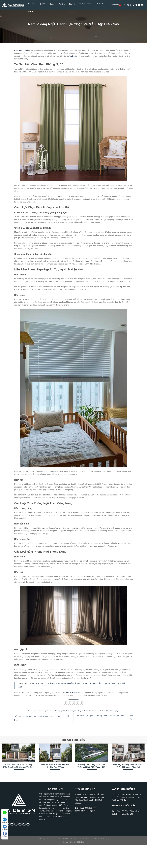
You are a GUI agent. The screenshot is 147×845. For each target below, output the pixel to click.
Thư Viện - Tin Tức (86, 4)
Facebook (4, 834)
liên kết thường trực (112, 711)
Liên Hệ (31, 11)
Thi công (65, 839)
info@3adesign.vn (88, 811)
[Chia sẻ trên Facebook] (65, 703)
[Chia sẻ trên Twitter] (69, 703)
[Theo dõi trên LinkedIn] (139, 5)
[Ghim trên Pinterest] (77, 703)
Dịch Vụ (50, 839)
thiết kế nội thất (72, 693)
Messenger (5, 827)
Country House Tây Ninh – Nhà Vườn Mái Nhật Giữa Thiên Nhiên (91, 766)
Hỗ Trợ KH (101, 4)
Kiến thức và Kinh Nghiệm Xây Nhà (57, 711)
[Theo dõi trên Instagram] (128, 5)
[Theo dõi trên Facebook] (125, 5)
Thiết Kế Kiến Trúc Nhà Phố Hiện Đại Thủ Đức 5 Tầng (55, 766)
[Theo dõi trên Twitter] (131, 5)
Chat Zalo (4, 820)
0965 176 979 (90, 808)
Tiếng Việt (117, 5)
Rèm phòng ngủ (21, 50)
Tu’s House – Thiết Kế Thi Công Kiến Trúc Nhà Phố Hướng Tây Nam (18, 766)
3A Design (73, 56)
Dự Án (57, 839)
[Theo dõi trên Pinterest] (136, 5)
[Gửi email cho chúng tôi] (133, 5)
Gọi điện (5, 813)
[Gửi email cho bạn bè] (73, 703)
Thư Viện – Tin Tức (85, 839)
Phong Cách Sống (75, 711)
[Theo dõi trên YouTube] (142, 5)
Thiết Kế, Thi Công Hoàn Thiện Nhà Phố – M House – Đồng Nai (128, 766)
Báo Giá (73, 839)
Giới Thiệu (33, 4)
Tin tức (97, 711)
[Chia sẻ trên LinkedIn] (81, 703)
